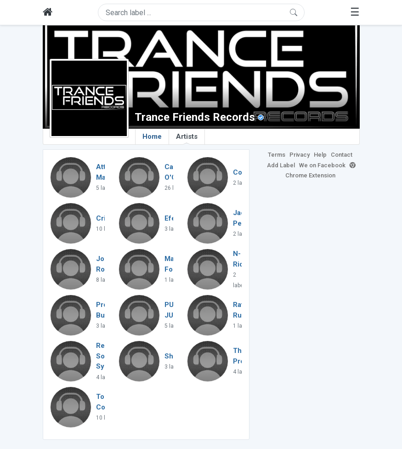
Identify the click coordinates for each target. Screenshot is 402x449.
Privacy (299, 154)
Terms (276, 154)
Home (152, 136)
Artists (187, 138)
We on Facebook (322, 165)
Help (320, 154)
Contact (341, 154)
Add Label (281, 165)
